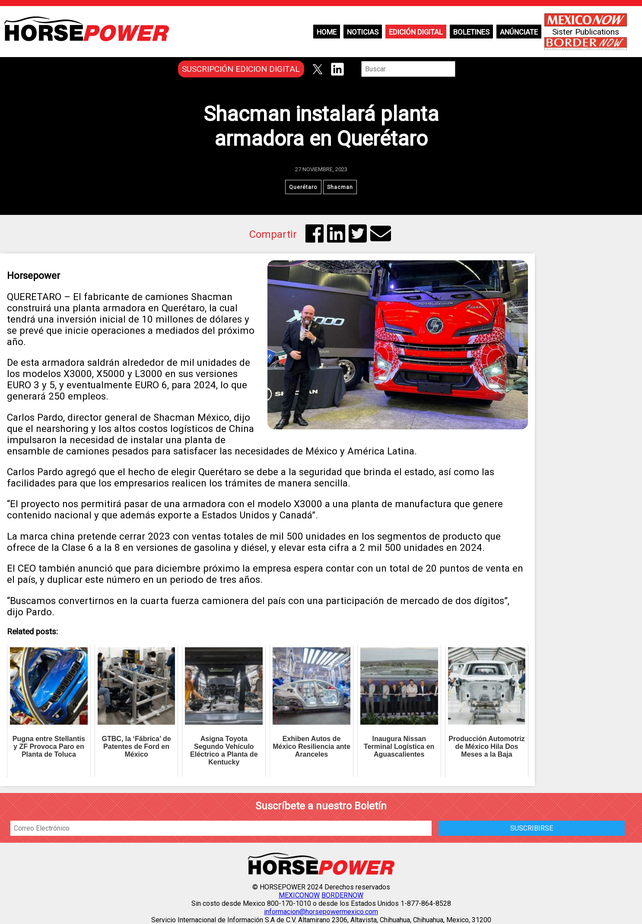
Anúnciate (519, 32)
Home (327, 32)
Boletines (471, 32)
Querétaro (303, 187)
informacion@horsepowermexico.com (321, 912)
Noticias (362, 32)
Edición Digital (416, 32)
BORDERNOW (342, 895)
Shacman (340, 187)
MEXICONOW (299, 895)
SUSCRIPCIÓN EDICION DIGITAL (241, 69)
